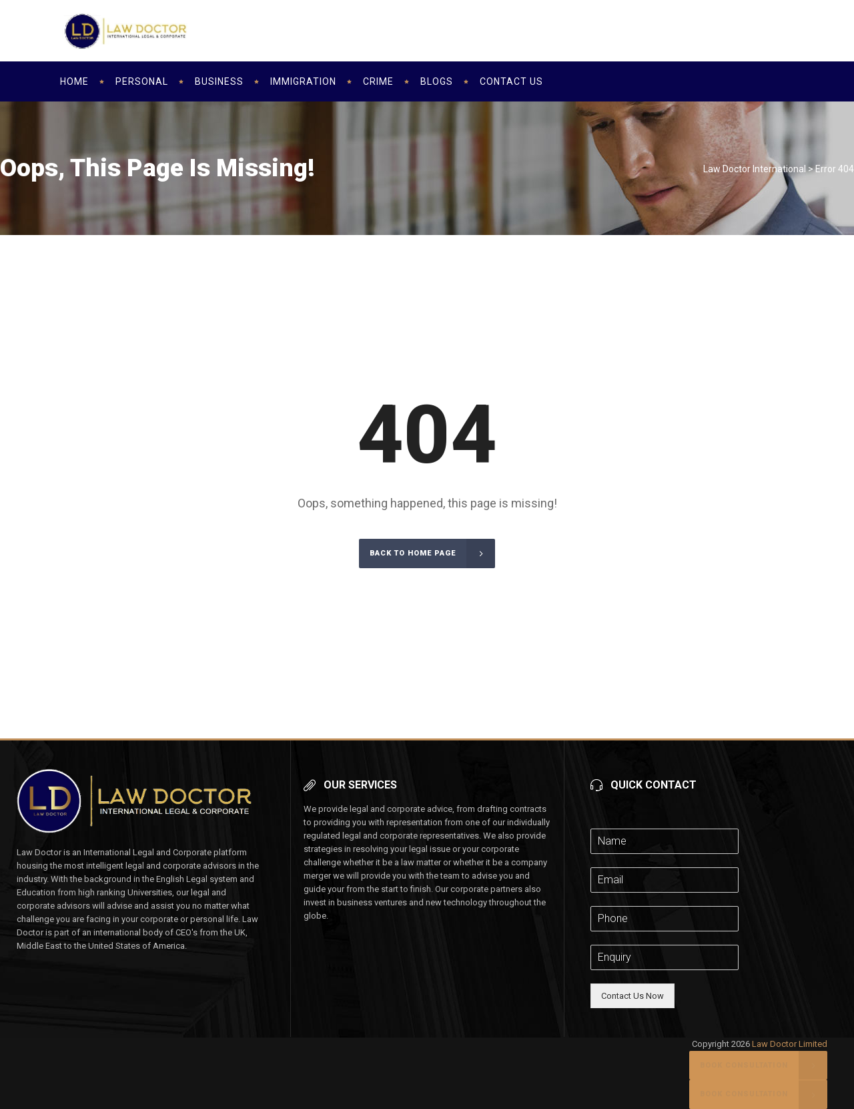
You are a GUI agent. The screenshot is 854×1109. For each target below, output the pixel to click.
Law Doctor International (754, 169)
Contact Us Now (632, 996)
